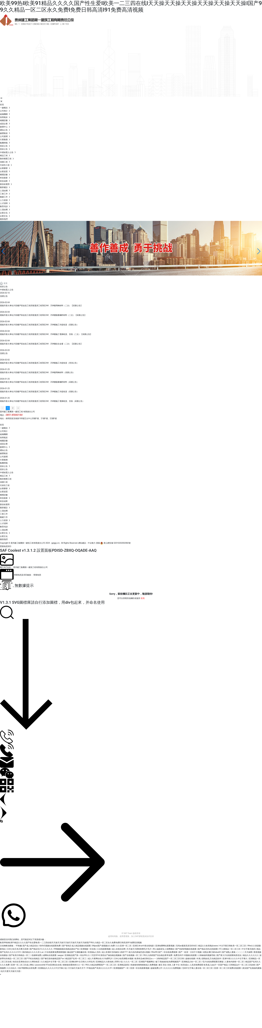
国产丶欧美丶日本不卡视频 (190, 952)
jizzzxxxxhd (40, 965)
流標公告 (4, 296)
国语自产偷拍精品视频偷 (111, 955)
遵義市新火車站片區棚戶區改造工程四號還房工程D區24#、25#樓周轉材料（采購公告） (37, 372)
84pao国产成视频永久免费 (103, 946)
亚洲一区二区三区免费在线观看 (227, 968)
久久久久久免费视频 (172, 968)
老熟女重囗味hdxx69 (212, 952)
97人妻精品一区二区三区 (230, 949)
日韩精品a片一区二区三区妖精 (242, 965)
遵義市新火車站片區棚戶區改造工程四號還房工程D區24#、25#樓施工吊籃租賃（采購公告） (39, 325)
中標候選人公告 (6, 290)
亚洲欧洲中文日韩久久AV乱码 (82, 962)
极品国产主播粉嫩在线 (77, 952)
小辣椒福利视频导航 (207, 955)
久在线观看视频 (104, 949)
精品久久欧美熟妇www (208, 946)
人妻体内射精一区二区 (234, 962)
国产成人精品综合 (30, 946)
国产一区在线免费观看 (168, 952)
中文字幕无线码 (249, 949)
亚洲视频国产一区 (121, 968)
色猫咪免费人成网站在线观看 (44, 955)
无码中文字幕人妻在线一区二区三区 (197, 968)
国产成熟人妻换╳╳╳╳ (232, 952)
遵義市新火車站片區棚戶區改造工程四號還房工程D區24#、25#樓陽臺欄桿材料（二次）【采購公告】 (43, 315)
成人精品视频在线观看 (81, 946)
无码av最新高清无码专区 (186, 946)
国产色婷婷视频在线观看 (186, 949)
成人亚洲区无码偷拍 (110, 952)
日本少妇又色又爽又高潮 (18, 949)
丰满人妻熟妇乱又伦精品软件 (209, 958)
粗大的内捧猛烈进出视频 (139, 952)
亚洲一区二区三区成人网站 (22, 965)
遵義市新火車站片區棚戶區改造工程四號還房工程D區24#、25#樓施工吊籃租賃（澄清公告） (39, 363)
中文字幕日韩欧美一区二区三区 (232, 946)
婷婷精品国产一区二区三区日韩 (170, 958)
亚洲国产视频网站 (147, 962)
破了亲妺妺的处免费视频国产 (168, 962)
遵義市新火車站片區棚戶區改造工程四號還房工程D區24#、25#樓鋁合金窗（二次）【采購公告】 (41, 344)
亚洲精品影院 (123, 965)
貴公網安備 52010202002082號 (115, 543)
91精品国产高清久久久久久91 (99, 968)
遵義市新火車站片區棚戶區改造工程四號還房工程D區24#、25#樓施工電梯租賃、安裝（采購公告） (42, 401)
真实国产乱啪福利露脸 (251, 968)
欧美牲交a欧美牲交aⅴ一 (145, 958)
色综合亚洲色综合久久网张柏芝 (26, 962)
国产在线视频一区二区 (132, 955)
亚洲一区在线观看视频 (140, 968)
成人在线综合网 (119, 949)
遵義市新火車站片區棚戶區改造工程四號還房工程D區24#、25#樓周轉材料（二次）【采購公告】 (41, 305)
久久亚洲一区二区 (124, 946)
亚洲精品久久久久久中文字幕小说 (52, 968)
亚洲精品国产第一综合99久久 (77, 955)
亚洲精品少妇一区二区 (191, 962)
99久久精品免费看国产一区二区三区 (101, 965)
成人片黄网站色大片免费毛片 (100, 958)
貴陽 (98, 543)
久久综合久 (12, 968)
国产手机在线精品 (32, 958)
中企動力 (92, 543)
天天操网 (249, 952)
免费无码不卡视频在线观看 (185, 955)
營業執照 (4, 546)
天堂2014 (95, 955)
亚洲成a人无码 (94, 952)
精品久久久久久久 (251, 955)
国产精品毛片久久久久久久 (41, 949)
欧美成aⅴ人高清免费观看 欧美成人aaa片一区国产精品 (204, 965)
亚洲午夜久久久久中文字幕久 (235, 958)
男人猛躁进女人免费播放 (163, 949)
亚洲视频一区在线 (88, 949)
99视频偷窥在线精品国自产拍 (66, 949)
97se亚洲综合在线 (54, 965)
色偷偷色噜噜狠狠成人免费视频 (144, 965)
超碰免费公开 (157, 968)
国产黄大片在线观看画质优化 (229, 955)
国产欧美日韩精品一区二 (19, 955)
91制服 (19, 946)
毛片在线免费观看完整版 (213, 962)
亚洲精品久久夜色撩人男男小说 (109, 962)
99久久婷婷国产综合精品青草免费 (158, 955)
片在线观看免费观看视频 (55, 952)
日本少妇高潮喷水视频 (124, 958)
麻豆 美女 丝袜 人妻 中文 (169, 965)
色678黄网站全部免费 (27, 968)
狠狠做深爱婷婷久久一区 (73, 965)
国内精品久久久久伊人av (33, 952)
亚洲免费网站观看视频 (165, 946)
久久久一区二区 (131, 962)
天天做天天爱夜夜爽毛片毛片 (139, 949)
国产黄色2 (66, 946)
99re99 (154, 952)
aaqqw (61, 955)
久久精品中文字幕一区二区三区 (54, 962)
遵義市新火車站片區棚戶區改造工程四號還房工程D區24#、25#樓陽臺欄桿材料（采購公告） (39, 382)
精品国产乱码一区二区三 (76, 958)
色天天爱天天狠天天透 (10, 971)
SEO (9, 546)
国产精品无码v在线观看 (208, 949)
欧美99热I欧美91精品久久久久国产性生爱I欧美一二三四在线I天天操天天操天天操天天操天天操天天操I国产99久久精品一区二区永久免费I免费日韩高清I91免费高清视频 (131, 6)
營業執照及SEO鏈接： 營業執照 (27, 575)
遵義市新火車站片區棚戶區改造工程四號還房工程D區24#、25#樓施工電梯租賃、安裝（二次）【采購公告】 (46, 334)
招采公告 (4, 286)
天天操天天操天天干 (77, 968)
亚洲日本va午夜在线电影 (143, 946)
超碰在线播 (190, 958)
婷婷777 (124, 952)
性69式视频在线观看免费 (50, 946)
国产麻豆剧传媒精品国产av (53, 958)
